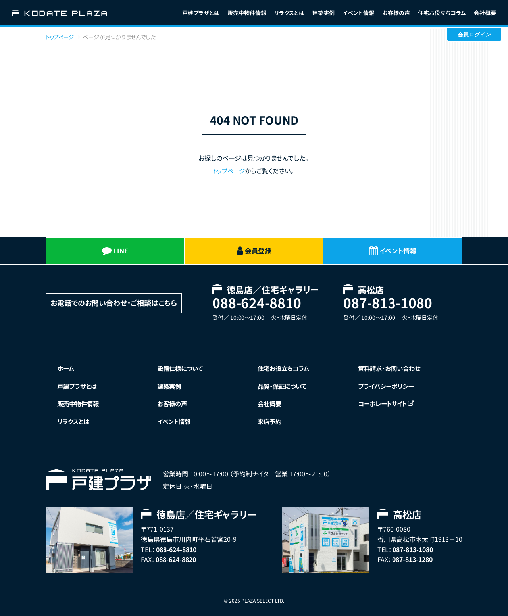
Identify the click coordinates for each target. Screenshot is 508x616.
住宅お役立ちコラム (285, 366)
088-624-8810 (254, 301)
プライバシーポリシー (388, 385)
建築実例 (323, 13)
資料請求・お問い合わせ (391, 366)
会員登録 (253, 249)
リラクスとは (289, 13)
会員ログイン (474, 34)
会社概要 (485, 13)
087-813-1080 (385, 301)
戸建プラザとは (200, 13)
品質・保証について (284, 385)
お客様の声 (396, 13)
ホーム (67, 366)
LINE (115, 249)
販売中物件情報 (246, 13)
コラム (442, 13)
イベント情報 (358, 13)
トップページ (229, 170)
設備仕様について (182, 366)
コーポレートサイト (388, 403)
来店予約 (271, 421)
